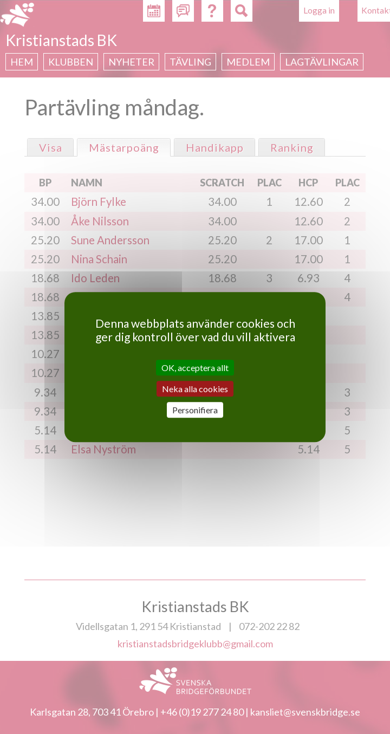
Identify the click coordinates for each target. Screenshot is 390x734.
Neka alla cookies (195, 389)
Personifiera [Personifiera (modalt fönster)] (195, 410)
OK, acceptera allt (195, 367)
